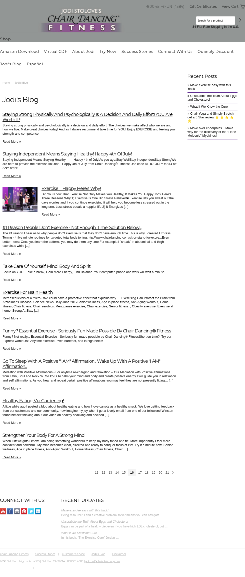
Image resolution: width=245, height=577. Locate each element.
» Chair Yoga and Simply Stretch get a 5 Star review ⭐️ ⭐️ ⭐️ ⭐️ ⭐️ (211, 117)
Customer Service (73, 554)
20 (160, 472)
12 (103, 472)
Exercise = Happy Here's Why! (71, 188)
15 (124, 472)
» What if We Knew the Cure (208, 106)
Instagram (17, 511)
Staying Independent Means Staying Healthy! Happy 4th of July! (67, 153)
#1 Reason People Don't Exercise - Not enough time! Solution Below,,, (72, 227)
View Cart (230, 6)
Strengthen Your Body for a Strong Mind (43, 435)
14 (117, 472)
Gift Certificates (203, 6)
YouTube (3, 511)
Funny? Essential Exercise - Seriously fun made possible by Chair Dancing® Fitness (86, 330)
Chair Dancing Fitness (14, 554)
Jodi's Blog (21, 82)
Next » (173, 472)
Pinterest (24, 511)
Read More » (11, 141)
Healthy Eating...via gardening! (33, 400)
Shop (5, 39)
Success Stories (45, 554)
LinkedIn (38, 511)
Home (6, 82)
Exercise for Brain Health (27, 292)
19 (153, 472)
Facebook (10, 511)
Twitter (31, 511)
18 (146, 472)
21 (167, 472)
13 (110, 472)
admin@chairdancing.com (103, 561)
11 (96, 472)
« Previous (89, 472)
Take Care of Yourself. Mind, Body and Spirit (46, 266)
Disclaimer (119, 554)
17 (140, 472)
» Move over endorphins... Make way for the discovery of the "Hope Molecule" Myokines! (212, 131)
